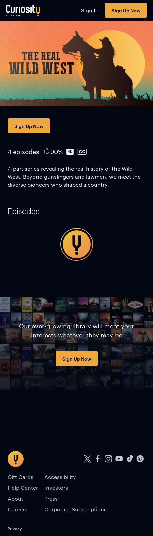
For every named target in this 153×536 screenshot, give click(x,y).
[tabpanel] (76, 244)
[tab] (24, 211)
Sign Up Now (125, 10)
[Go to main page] (23, 10)
